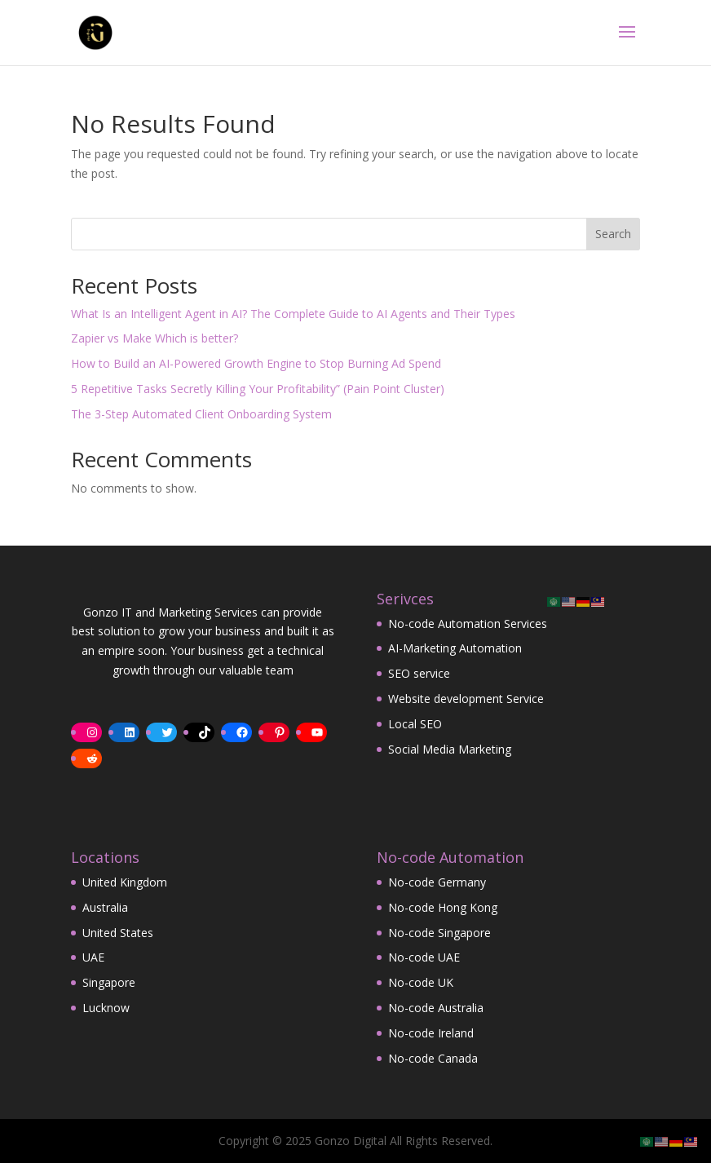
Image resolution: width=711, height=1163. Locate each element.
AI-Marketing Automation (455, 648)
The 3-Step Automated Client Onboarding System (201, 414)
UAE (93, 957)
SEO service (419, 673)
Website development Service (466, 698)
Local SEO (415, 724)
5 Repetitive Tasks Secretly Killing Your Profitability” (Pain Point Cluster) (257, 388)
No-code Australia (436, 1007)
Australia (105, 907)
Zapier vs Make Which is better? (154, 338)
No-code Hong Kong (442, 907)
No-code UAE (424, 957)
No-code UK (420, 982)
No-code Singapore (439, 932)
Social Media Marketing (449, 749)
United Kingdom (124, 882)
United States (117, 932)
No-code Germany (437, 882)
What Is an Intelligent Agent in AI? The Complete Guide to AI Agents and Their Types (293, 313)
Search (613, 233)
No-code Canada (433, 1058)
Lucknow (106, 1007)
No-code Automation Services (467, 623)
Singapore (108, 982)
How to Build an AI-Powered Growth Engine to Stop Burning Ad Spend (256, 363)
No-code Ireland (431, 1033)
